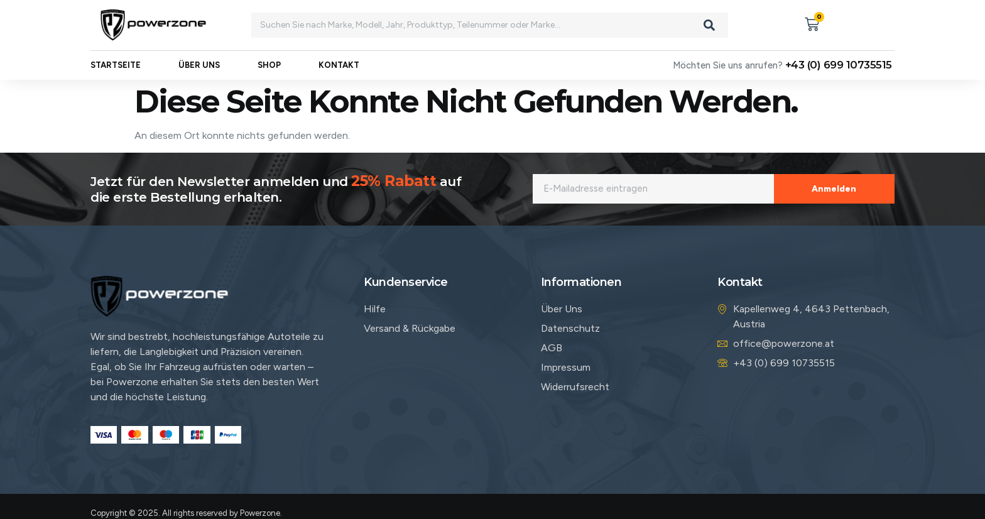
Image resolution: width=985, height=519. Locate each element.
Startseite (115, 65)
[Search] (709, 25)
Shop (269, 65)
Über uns (199, 65)
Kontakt (338, 65)
